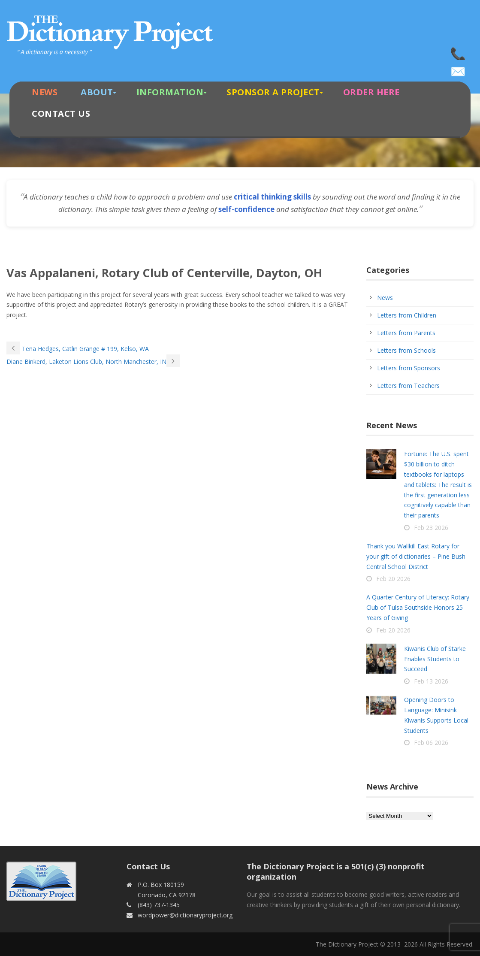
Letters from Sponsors (408, 368)
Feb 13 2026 (431, 681)
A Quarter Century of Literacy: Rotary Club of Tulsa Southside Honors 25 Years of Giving (417, 607)
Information (170, 92)
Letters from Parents (406, 333)
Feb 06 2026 (431, 742)
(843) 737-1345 (458, 51)
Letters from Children (406, 315)
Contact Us (61, 113)
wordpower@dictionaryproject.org (458, 68)
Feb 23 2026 (431, 527)
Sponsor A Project (273, 92)
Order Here (371, 92)
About (97, 92)
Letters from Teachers (408, 385)
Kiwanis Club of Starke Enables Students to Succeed (435, 658)
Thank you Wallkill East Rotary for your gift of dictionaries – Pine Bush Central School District (415, 556)
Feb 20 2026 (393, 579)
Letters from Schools (406, 350)
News (44, 92)
